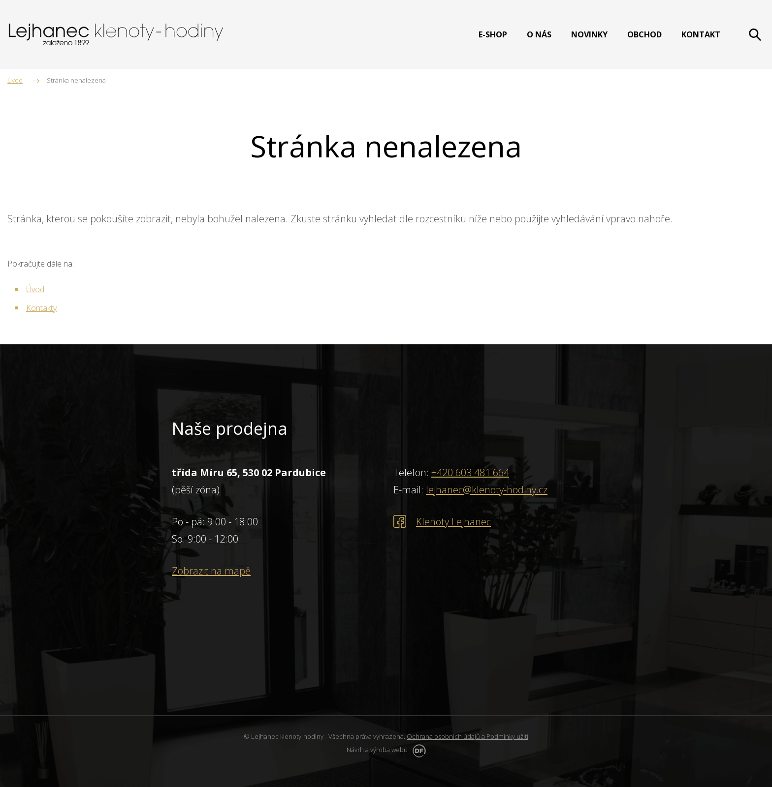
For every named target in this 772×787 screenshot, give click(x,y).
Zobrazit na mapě (211, 570)
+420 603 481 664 (470, 472)
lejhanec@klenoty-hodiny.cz (486, 489)
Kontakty (41, 308)
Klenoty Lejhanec (453, 521)
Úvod (35, 289)
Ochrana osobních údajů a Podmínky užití (467, 736)
